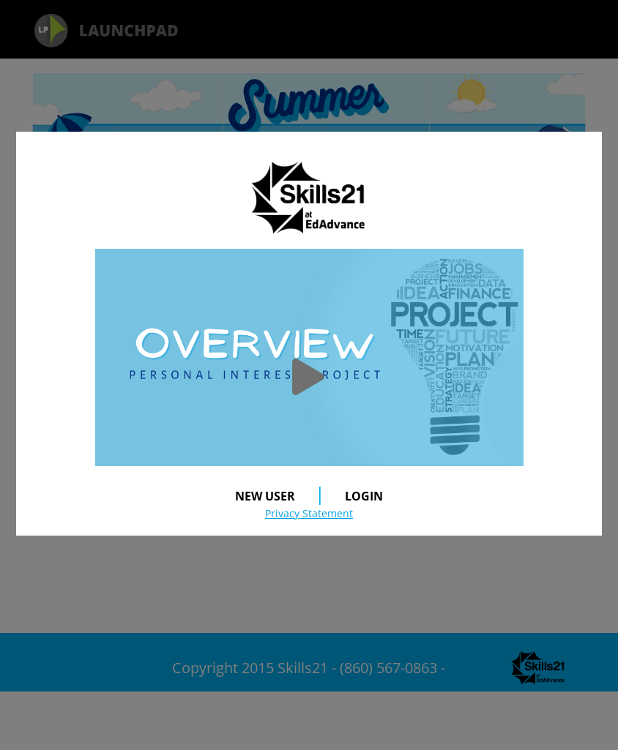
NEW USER (265, 496)
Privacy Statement (309, 513)
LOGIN (364, 496)
